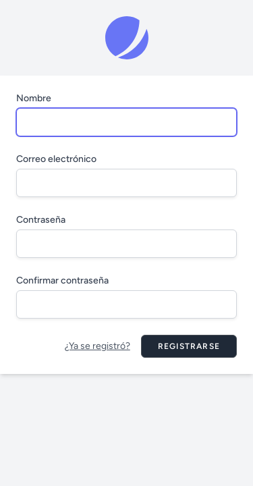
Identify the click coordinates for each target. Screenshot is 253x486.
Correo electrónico (56, 159)
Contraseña (40, 219)
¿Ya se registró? (97, 346)
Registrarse (189, 346)
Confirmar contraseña (62, 280)
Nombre (33, 98)
